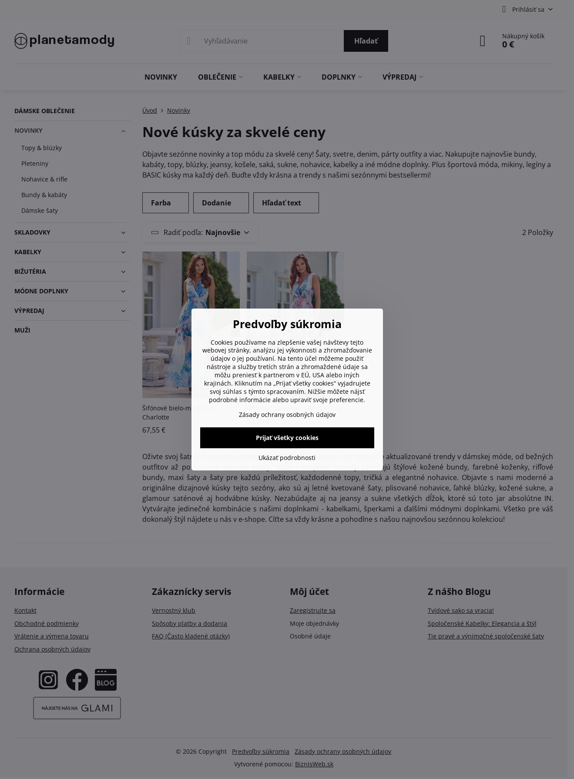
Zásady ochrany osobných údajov (287, 414)
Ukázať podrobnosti (287, 457)
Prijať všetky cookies (287, 437)
